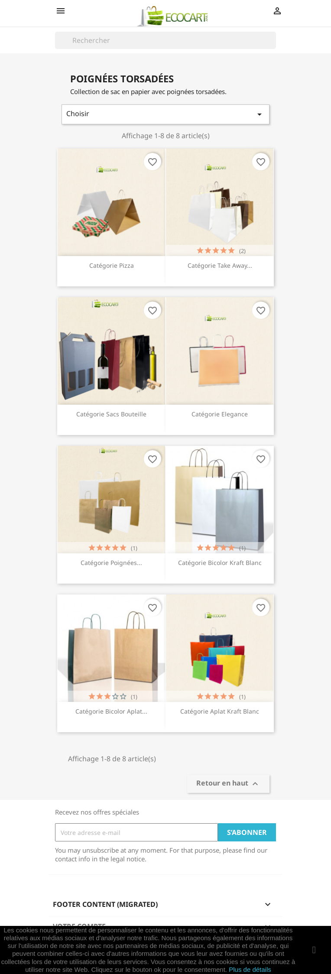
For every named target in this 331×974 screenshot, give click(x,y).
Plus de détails (250, 969)
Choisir (165, 114)
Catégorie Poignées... (111, 562)
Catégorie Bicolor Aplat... (111, 711)
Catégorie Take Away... (220, 265)
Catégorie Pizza (111, 265)
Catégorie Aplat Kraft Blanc (219, 711)
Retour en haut (228, 784)
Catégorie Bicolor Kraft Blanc (220, 562)
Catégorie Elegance (219, 414)
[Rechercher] (165, 40)
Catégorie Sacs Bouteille (111, 414)
